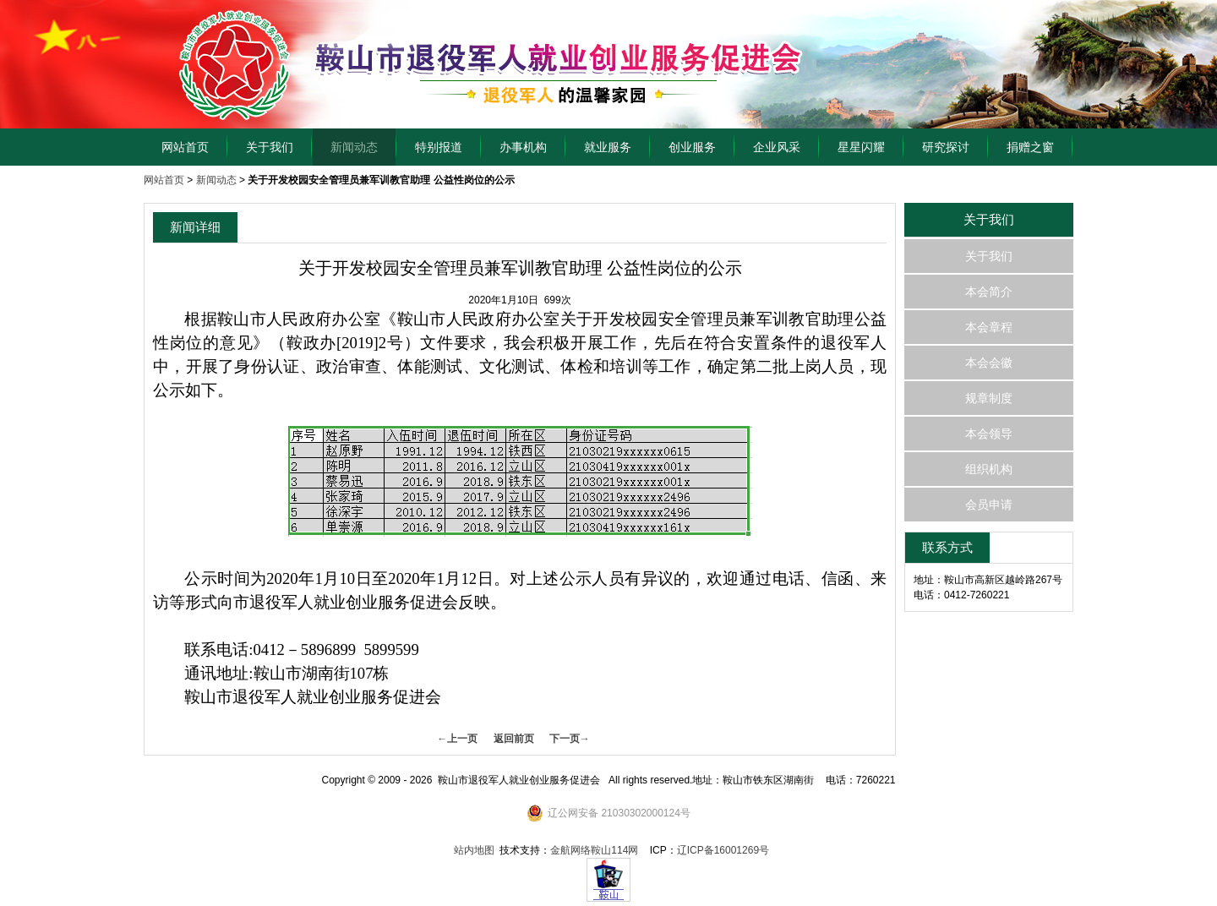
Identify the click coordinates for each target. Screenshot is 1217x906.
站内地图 (474, 850)
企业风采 (776, 147)
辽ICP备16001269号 (723, 850)
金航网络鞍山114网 (594, 850)
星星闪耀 (861, 147)
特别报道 (438, 147)
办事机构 (523, 147)
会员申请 (988, 504)
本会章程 (988, 327)
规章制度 (988, 398)
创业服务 (692, 147)
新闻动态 (354, 147)
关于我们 (269, 147)
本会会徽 (988, 362)
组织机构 (988, 469)
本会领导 (988, 433)
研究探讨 (945, 147)
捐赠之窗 (1030, 147)
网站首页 (185, 147)
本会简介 (988, 291)
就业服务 (607, 147)
